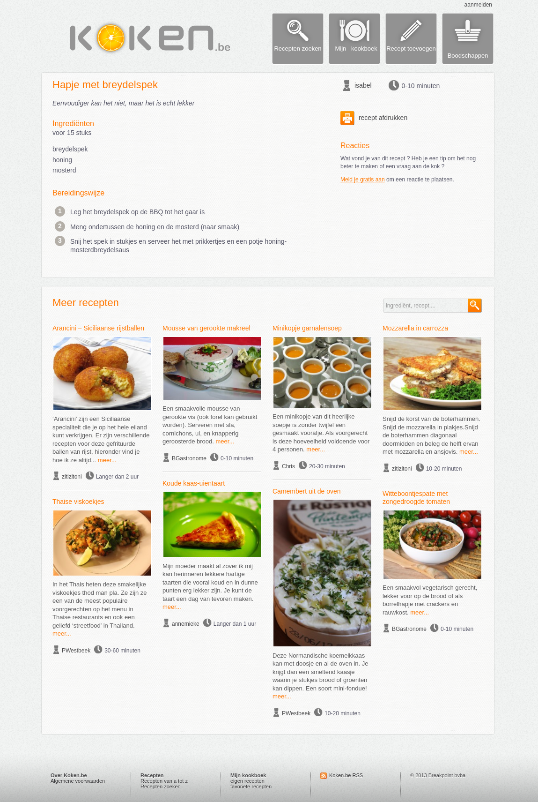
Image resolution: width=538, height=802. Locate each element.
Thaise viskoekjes (78, 501)
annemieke (185, 624)
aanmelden (478, 4)
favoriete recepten (251, 786)
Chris (288, 466)
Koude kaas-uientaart (193, 483)
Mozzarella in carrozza (415, 328)
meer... (107, 460)
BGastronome (189, 458)
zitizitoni (72, 476)
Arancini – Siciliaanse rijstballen (98, 328)
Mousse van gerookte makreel (206, 328)
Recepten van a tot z (164, 781)
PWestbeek (76, 650)
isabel (363, 85)
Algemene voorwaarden (78, 781)
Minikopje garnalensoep (307, 328)
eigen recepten (247, 781)
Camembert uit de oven (307, 491)
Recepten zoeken (160, 786)
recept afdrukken (373, 117)
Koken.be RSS (346, 775)
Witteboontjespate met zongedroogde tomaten (416, 498)
